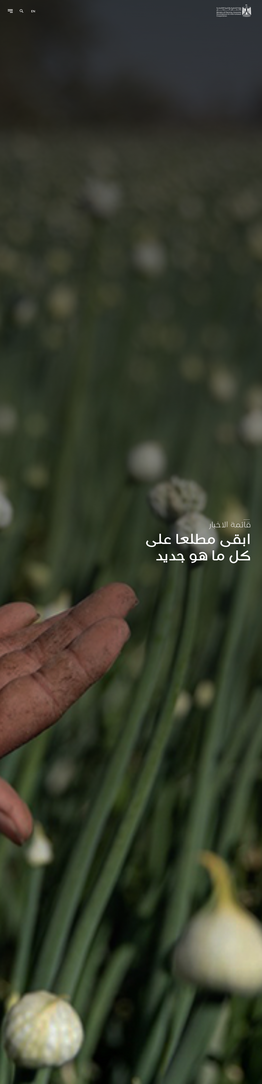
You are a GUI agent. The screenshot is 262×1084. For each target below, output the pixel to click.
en (33, 11)
